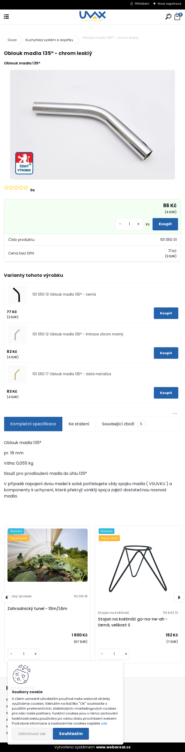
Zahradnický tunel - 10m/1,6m (37, 608)
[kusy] (129, 224)
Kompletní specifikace (33, 424)
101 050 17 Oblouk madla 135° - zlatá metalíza (71, 374)
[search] (168, 17)
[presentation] (7, 597)
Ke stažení (79, 424)
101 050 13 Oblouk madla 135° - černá (64, 294)
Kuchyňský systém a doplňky (49, 39)
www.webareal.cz (113, 747)
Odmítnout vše (32, 733)
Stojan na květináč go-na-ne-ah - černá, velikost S (132, 622)
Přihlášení (142, 4)
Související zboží (123, 424)
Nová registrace (169, 4)
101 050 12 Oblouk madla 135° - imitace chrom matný (77, 334)
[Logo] (92, 16)
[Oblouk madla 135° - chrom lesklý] (92, 125)
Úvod (12, 39)
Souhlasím (71, 734)
